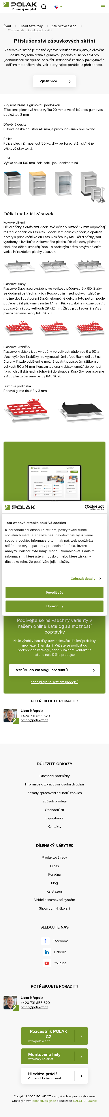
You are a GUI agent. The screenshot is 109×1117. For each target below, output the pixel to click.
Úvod (7, 26)
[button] (58, 7)
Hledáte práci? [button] (44, 1075)
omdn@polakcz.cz (34, 720)
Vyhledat (44, 6)
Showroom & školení (54, 908)
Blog (54, 883)
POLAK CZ (20, 4)
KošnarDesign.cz (44, 1101)
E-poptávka (54, 818)
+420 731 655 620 (35, 716)
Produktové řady (31, 26)
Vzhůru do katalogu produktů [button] (42, 670)
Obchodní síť (54, 810)
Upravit (54, 606)
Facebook (60, 941)
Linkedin (60, 952)
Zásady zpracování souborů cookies (54, 793)
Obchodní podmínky (54, 776)
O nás (54, 866)
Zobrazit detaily (83, 578)
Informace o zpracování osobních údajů (54, 784)
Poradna (54, 874)
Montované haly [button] (44, 1056)
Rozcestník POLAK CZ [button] (47, 1036)
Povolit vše (54, 592)
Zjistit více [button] (48, 81)
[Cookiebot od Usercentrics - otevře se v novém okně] (84, 507)
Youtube (60, 963)
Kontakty (54, 826)
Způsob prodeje (54, 801)
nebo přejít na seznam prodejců (54, 682)
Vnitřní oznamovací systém (54, 900)
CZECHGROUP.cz (85, 1101)
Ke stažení (54, 891)
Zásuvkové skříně (63, 26)
